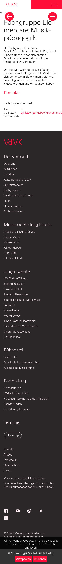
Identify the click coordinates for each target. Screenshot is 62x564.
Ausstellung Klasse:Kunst (19, 367)
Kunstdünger (12, 310)
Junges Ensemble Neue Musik (22, 299)
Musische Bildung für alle (28, 224)
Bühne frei (13, 349)
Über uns (9, 163)
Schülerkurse (12, 336)
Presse (8, 454)
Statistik (31, 553)
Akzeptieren (23, 559)
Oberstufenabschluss (17, 331)
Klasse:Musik (12, 237)
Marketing (46, 553)
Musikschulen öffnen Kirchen (22, 362)
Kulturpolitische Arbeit (17, 179)
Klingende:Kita (13, 247)
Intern (7, 470)
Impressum (10, 459)
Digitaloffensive (13, 184)
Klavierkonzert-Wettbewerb (21, 326)
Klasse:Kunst (12, 242)
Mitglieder (10, 168)
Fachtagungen (13, 403)
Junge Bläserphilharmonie (19, 320)
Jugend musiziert (14, 283)
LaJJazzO (9, 305)
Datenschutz (12, 465)
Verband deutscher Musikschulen (24, 478)
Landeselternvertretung (18, 195)
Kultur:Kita (10, 252)
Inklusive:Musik (13, 258)
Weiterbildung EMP (16, 393)
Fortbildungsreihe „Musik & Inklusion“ (26, 398)
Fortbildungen (12, 387)
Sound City (11, 357)
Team (7, 200)
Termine (11, 422)
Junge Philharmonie (16, 294)
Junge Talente (17, 271)
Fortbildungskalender (17, 409)
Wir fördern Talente (15, 278)
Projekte (9, 174)
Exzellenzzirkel (13, 289)
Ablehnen (40, 559)
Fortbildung (15, 380)
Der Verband (16, 156)
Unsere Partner (13, 206)
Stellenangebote (14, 211)
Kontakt (9, 449)
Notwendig (16, 553)
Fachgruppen (12, 190)
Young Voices (12, 315)
